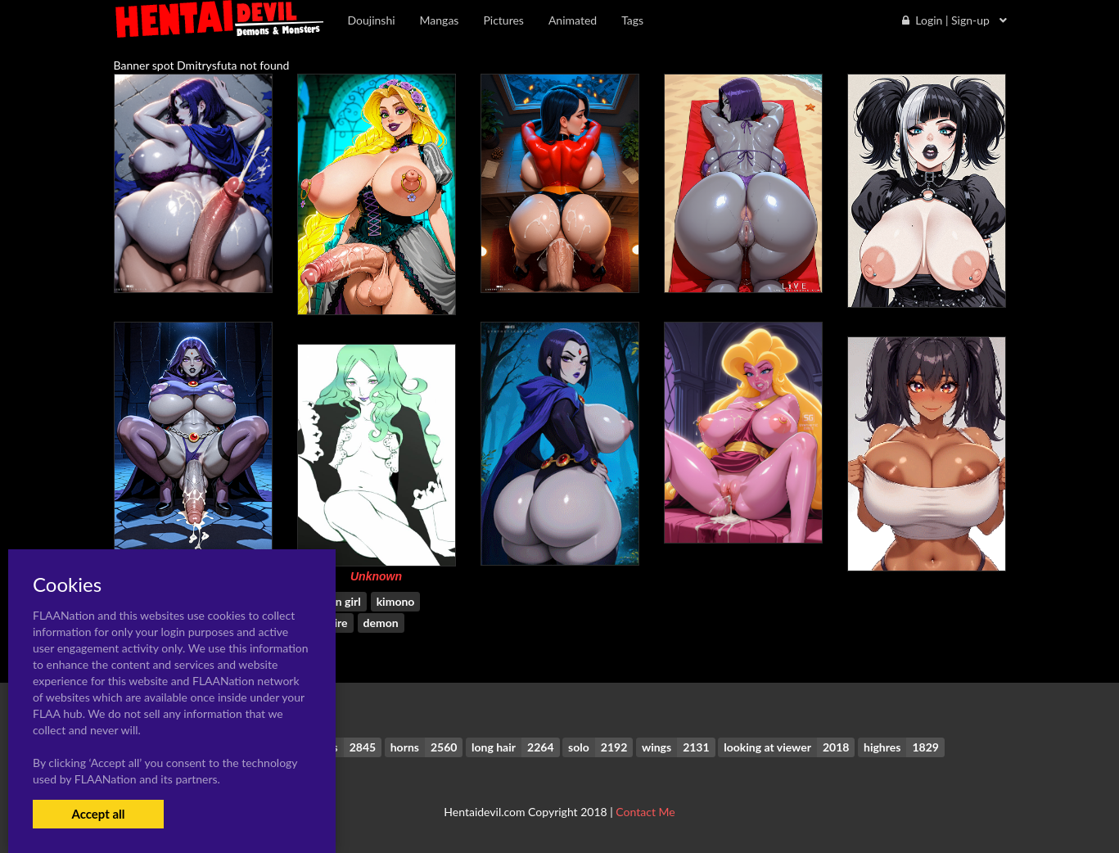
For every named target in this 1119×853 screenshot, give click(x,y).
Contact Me (645, 812)
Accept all (97, 813)
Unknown (376, 576)
